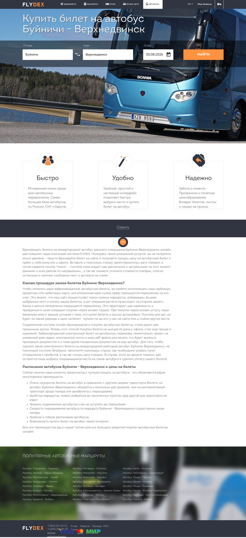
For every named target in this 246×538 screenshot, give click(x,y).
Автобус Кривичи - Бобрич (38, 499)
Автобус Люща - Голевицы (138, 486)
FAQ (105, 526)
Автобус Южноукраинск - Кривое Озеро (96, 490)
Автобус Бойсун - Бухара (38, 490)
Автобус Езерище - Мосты (88, 495)
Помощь (97, 526)
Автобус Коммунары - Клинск (40, 482)
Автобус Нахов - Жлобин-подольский (145, 490)
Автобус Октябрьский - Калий (40, 477)
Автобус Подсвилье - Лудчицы (41, 468)
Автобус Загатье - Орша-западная (43, 473)
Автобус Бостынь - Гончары (89, 486)
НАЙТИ (203, 54)
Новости (85, 526)
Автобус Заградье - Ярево (38, 486)
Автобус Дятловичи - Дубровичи (91, 482)
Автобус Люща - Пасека (137, 477)
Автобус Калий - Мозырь (137, 482)
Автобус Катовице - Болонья (89, 468)
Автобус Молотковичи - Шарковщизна (45, 495)
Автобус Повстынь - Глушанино (91, 499)
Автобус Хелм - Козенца (137, 468)
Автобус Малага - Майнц (137, 499)
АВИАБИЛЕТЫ (68, 4)
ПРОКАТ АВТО (131, 4)
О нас (74, 526)
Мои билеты (205, 4)
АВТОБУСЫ (152, 4)
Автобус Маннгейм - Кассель (90, 473)
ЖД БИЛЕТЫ (91, 4)
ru (189, 4)
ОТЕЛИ (110, 4)
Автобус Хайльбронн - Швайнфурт (143, 473)
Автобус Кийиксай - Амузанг (90, 477)
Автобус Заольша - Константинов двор (145, 495)
